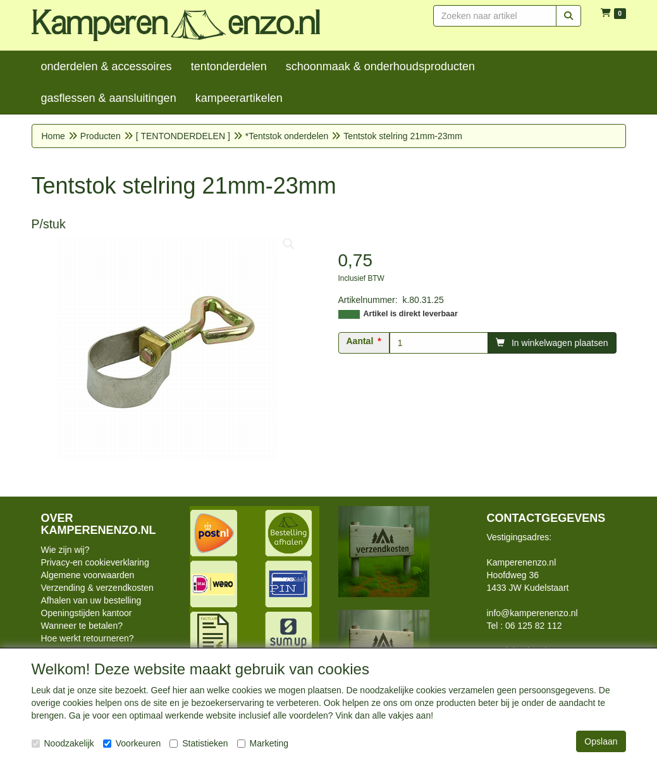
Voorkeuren (132, 743)
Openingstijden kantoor (86, 613)
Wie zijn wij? (65, 550)
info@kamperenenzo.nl (532, 613)
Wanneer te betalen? (82, 626)
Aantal (360, 341)
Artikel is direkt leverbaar (411, 313)
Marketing (262, 743)
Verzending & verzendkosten (97, 588)
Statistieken (198, 743)
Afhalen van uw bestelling (91, 600)
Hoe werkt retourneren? (87, 638)
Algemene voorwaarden (88, 575)
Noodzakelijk (63, 743)
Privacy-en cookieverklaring (95, 562)
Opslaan (600, 741)
